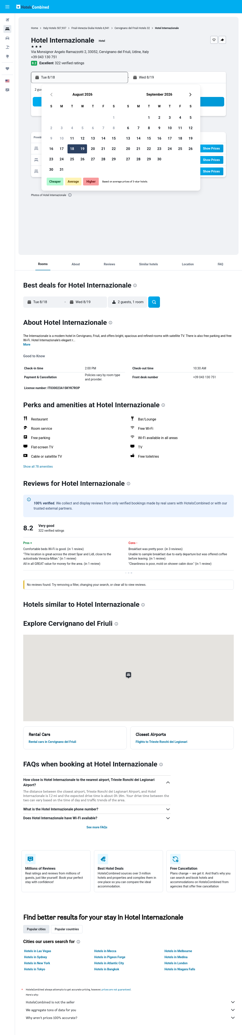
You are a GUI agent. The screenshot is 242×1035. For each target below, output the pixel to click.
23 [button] (51, 159)
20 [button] (93, 149)
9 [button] (51, 138)
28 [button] (103, 159)
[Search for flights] (7, 20)
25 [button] (72, 159)
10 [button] (62, 138)
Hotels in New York (37, 963)
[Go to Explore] (7, 56)
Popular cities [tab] (36, 929)
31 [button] (62, 169)
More (26, 344)
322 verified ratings (69, 63)
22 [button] (114, 149)
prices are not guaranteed (116, 989)
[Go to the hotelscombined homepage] (32, 7)
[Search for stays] (7, 29)
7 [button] (103, 128)
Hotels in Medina (176, 957)
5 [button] (82, 128)
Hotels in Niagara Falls (180, 969)
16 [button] (51, 149)
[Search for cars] (7, 38)
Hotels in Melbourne (178, 951)
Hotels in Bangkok (106, 969)
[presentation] (70, 195)
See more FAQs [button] (97, 827)
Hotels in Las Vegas (37, 951)
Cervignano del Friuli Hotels (130, 28)
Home (34, 28)
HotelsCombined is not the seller (130, 1002)
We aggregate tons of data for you (130, 1009)
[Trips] (7, 68)
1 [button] (114, 118)
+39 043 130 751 (44, 57)
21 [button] (103, 149)
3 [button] (62, 128)
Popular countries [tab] (67, 929)
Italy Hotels (49, 28)
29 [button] (114, 159)
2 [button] (51, 128)
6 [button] (93, 128)
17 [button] (62, 149)
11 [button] (72, 138)
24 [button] (62, 159)
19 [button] (82, 149)
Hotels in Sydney (35, 957)
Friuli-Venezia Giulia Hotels (86, 28)
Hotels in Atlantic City (109, 963)
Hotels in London (176, 963)
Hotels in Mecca (105, 951)
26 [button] (82, 159)
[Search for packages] (7, 47)
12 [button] (82, 138)
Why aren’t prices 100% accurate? (130, 1017)
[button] (7, 6)
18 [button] (72, 149)
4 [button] (72, 128)
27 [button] (93, 159)
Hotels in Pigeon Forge (109, 957)
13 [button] (93, 138)
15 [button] (114, 138)
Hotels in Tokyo (34, 969)
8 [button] (114, 128)
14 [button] (103, 138)
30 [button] (51, 169)
